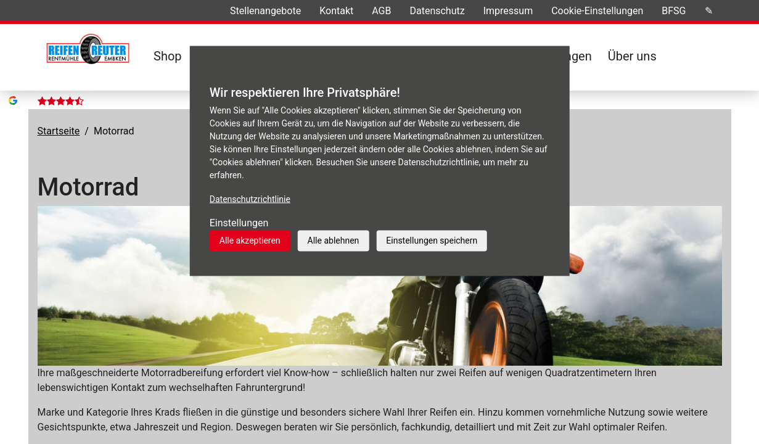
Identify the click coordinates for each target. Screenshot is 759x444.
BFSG (674, 11)
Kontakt (336, 11)
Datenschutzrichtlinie (250, 199)
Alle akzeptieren (250, 240)
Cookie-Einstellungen (597, 11)
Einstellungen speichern (431, 240)
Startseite (59, 112)
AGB (381, 11)
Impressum (508, 11)
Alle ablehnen (333, 240)
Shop (168, 56)
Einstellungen (239, 223)
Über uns (632, 56)
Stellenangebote (265, 11)
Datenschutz (436, 11)
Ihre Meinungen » (161, 11)
